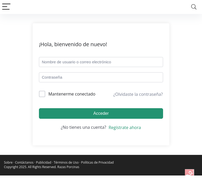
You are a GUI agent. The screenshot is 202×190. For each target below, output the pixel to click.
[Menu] (6, 7)
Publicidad (43, 162)
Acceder (101, 113)
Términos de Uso (66, 162)
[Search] (194, 7)
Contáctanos (24, 162)
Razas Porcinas (68, 167)
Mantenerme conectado (71, 94)
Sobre (8, 162)
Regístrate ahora (125, 127)
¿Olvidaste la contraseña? (138, 94)
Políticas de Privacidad (97, 162)
